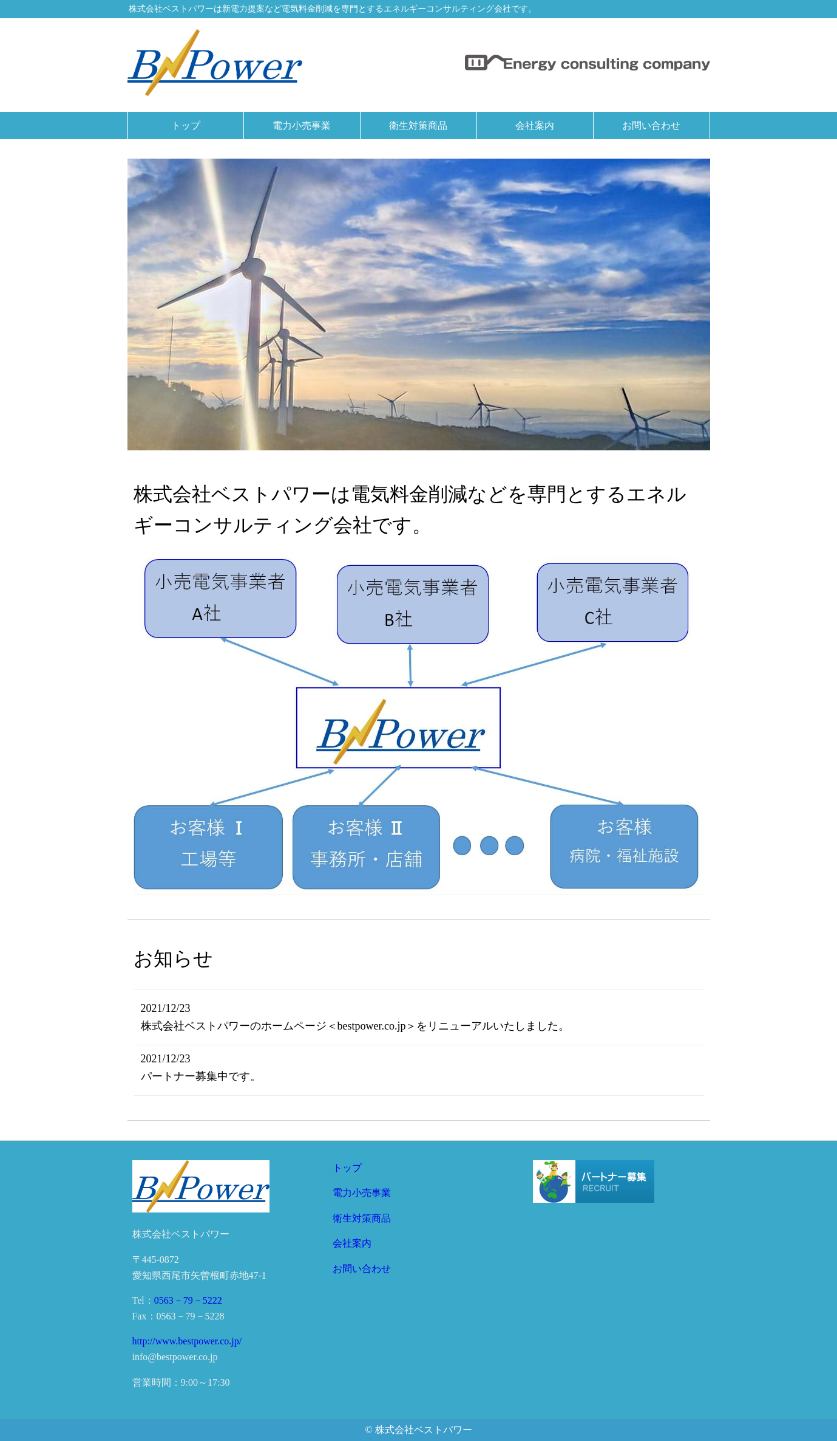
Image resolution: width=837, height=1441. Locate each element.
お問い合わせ (362, 1269)
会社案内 (352, 1243)
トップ (347, 1168)
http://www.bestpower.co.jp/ (187, 1341)
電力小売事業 (362, 1193)
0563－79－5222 (188, 1300)
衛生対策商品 (362, 1218)
